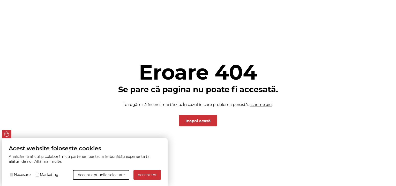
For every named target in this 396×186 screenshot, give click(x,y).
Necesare (22, 174)
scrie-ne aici (261, 104)
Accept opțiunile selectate (101, 175)
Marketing (49, 174)
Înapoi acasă (198, 120)
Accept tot (147, 175)
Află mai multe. (48, 161)
